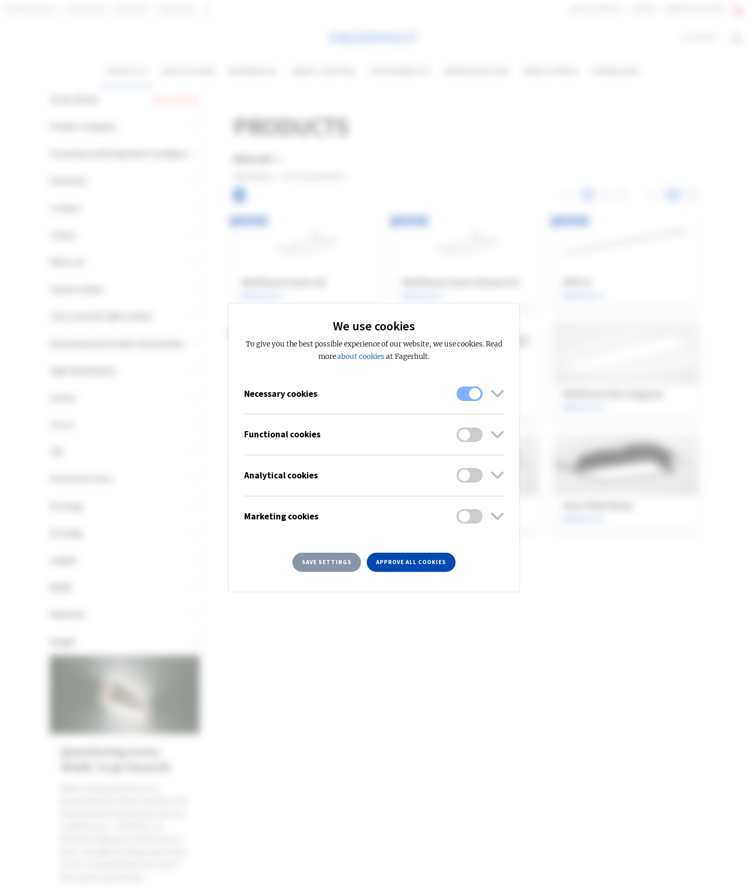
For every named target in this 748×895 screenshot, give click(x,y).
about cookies (360, 356)
